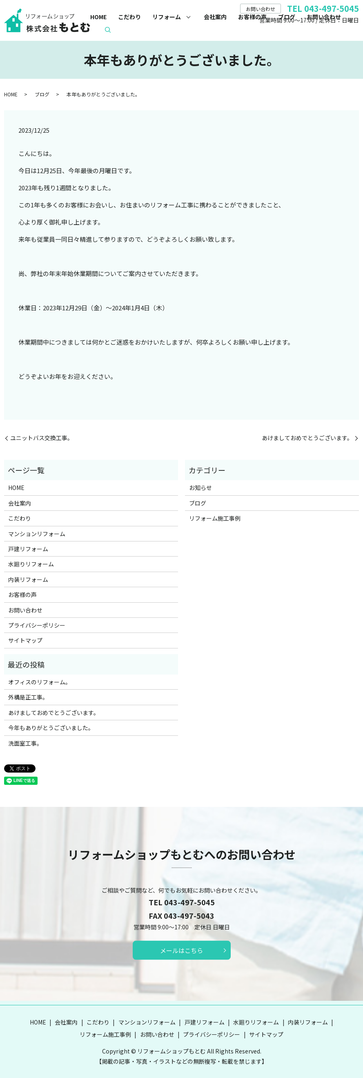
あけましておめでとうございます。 (307, 438)
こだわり (129, 17)
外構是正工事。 (28, 697)
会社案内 (215, 17)
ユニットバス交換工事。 (41, 438)
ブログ (286, 17)
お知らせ (200, 487)
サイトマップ (25, 640)
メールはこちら (181, 950)
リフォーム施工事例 (215, 518)
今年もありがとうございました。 (51, 728)
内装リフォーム (28, 579)
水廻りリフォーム (31, 564)
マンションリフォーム (36, 534)
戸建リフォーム (28, 549)
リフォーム (166, 17)
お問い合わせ (324, 17)
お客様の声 (252, 17)
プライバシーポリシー (36, 625)
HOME (98, 17)
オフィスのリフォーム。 (39, 682)
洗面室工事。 (25, 743)
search (108, 30)
